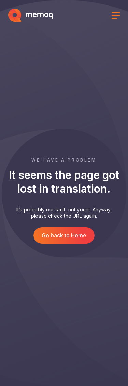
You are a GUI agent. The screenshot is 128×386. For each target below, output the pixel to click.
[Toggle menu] (116, 16)
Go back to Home (64, 235)
